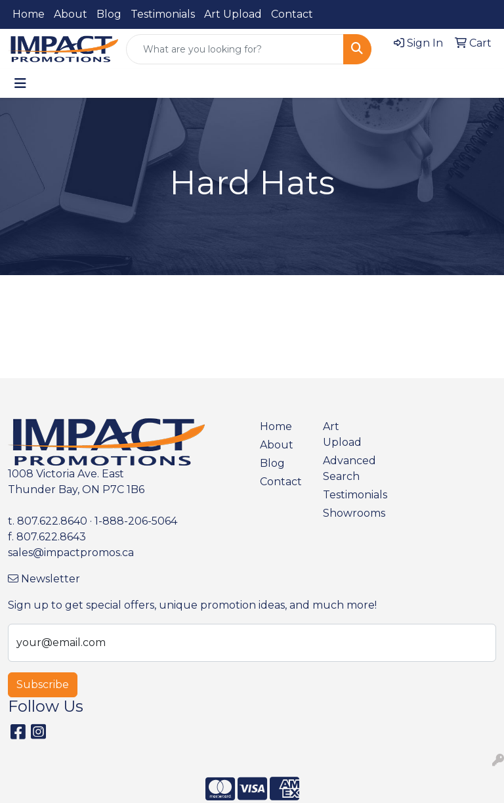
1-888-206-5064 (135, 521)
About (70, 14)
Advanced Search (346, 468)
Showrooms (346, 513)
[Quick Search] (235, 49)
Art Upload (233, 14)
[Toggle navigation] (20, 83)
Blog (108, 14)
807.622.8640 (52, 521)
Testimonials (163, 14)
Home (28, 14)
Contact (292, 14)
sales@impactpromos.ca (71, 552)
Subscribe (42, 684)
